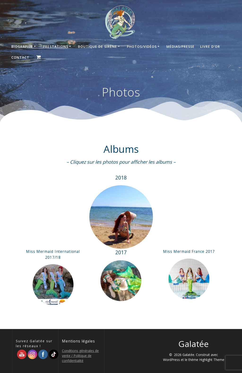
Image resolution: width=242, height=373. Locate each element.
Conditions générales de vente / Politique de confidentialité (80, 355)
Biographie (22, 46)
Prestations (55, 46)
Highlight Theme (211, 359)
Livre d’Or (210, 46)
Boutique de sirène (97, 46)
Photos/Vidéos (142, 46)
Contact (20, 57)
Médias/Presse (180, 46)
